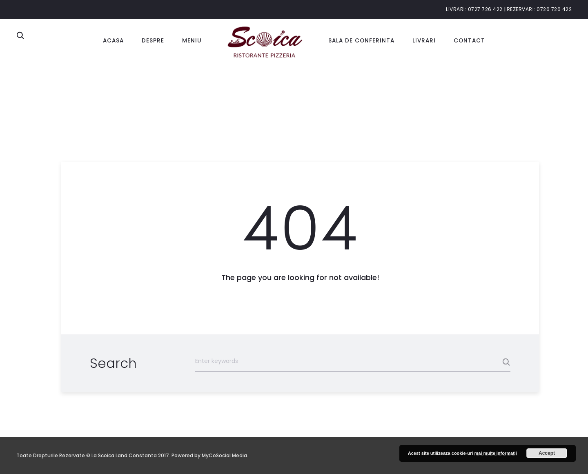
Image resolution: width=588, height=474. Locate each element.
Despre (153, 41)
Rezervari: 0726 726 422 (539, 9)
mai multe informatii (495, 453)
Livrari (424, 41)
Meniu (192, 41)
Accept (547, 453)
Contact (469, 41)
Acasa (113, 41)
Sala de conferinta (361, 41)
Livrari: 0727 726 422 (474, 9)
